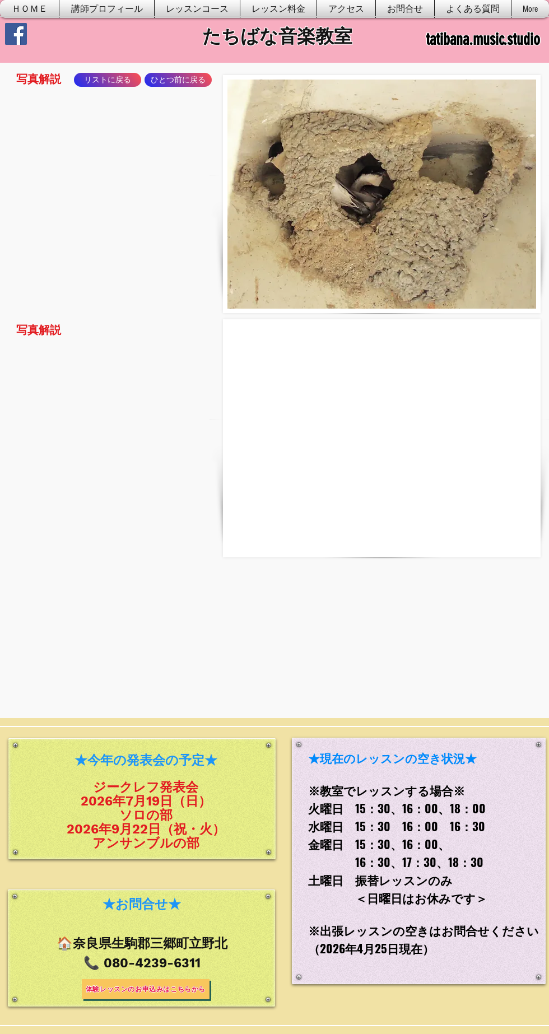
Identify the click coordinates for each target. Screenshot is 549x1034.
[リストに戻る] (107, 80)
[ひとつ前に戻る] (178, 80)
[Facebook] (16, 34)
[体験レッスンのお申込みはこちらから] (146, 989)
